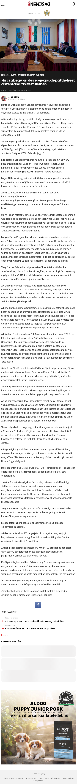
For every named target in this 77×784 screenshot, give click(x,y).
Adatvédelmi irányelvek (50, 778)
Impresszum (31, 778)
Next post (5, 635)
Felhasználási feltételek (13, 778)
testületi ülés (10, 612)
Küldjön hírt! (38, 781)
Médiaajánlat (68, 778)
